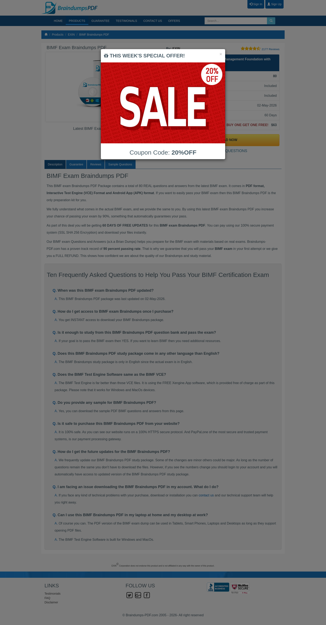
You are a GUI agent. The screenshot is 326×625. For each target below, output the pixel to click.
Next (154, 87)
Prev (52, 87)
